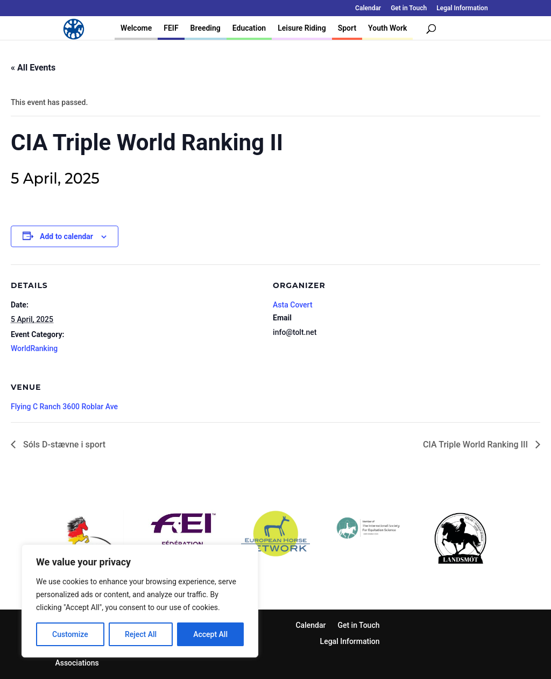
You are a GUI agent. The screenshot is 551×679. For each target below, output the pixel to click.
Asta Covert (292, 304)
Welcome (136, 28)
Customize (70, 634)
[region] (140, 600)
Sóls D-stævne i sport (63, 444)
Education (249, 28)
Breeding (205, 28)
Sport (347, 28)
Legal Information (462, 8)
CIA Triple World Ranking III (476, 444)
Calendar (368, 8)
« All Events (33, 67)
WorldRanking (34, 348)
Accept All (210, 634)
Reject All (141, 634)
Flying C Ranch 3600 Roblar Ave (64, 406)
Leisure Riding (302, 28)
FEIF (171, 28)
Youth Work (387, 28)
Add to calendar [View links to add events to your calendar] (66, 236)
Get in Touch (409, 8)
